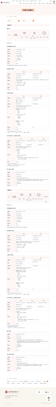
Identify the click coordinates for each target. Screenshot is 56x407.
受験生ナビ (10, 16)
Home (7, 16)
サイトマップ (6, 403)
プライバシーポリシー (10, 403)
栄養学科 (24, 20)
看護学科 (9, 20)
